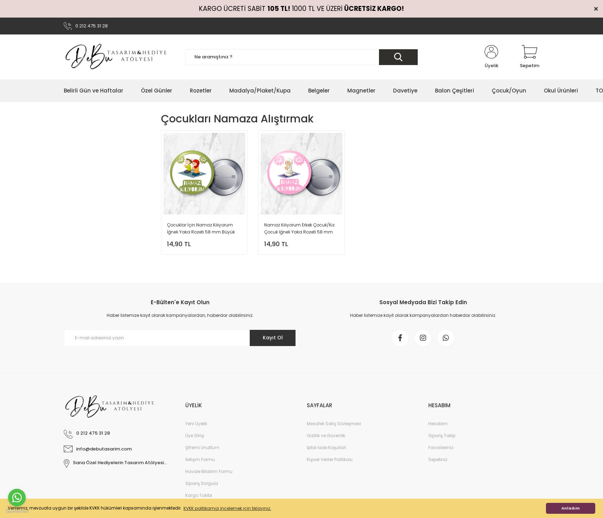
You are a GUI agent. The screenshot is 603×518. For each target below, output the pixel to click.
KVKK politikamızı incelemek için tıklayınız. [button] (227, 508)
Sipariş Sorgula (201, 483)
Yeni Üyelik (196, 424)
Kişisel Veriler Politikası (330, 459)
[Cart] (529, 57)
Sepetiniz (437, 459)
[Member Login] (491, 57)
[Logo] (116, 57)
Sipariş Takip (441, 436)
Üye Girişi (194, 436)
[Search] (301, 57)
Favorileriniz (440, 447)
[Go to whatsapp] (17, 497)
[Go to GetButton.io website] (17, 511)
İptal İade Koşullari (326, 447)
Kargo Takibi (198, 495)
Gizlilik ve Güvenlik (326, 436)
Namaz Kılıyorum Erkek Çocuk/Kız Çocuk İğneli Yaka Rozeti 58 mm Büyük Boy (299, 229)
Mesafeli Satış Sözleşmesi (334, 424)
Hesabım (438, 424)
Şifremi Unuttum (202, 447)
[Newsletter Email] (180, 338)
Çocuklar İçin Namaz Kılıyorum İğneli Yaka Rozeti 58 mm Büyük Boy (201, 229)
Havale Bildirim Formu (208, 471)
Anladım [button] (570, 508)
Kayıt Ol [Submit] (273, 337)
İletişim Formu (200, 459)
